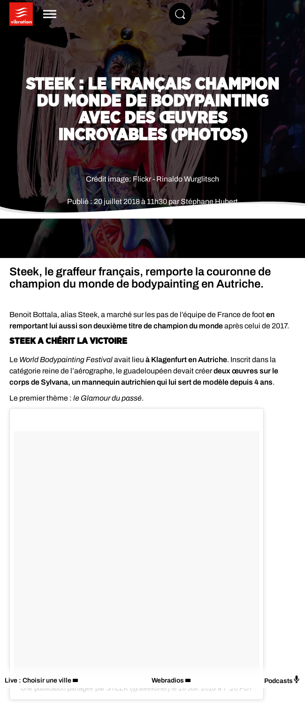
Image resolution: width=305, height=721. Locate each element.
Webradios (168, 680)
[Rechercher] (180, 14)
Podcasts (282, 679)
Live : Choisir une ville (38, 680)
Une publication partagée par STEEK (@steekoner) (95, 688)
